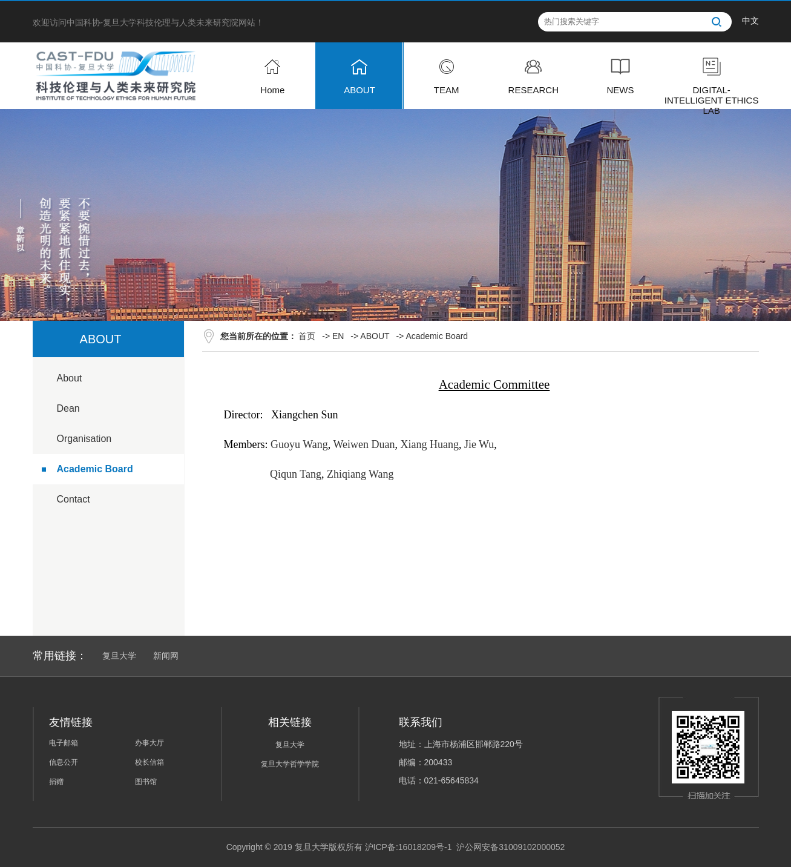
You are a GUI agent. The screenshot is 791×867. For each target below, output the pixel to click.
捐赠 (56, 781)
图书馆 (146, 781)
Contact (73, 499)
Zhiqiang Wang (360, 474)
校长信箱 (149, 762)
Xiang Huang (429, 444)
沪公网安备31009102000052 (510, 847)
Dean (68, 408)
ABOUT (374, 336)
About (69, 378)
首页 (306, 336)
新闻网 (166, 656)
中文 (750, 20)
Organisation (84, 439)
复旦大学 (119, 656)
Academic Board (95, 469)
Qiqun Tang (295, 474)
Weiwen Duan (364, 444)
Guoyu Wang (299, 444)
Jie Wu (479, 444)
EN (338, 336)
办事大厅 (149, 743)
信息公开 (63, 762)
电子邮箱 (63, 743)
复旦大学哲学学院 (290, 764)
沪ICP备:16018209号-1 (408, 847)
